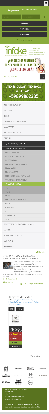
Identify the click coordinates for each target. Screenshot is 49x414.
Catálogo (24, 23)
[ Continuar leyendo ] (10, 279)
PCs (6, 211)
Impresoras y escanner (15, 121)
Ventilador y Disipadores (16, 200)
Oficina (7, 138)
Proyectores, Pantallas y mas (18, 224)
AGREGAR (15, 343)
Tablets (8, 219)
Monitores (9, 127)
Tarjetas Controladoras (16, 180)
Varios (8, 196)
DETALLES (15, 346)
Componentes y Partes (15, 148)
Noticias (40, 252)
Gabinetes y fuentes (14, 156)
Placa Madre (10, 168)
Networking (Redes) (14, 132)
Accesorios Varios (12, 105)
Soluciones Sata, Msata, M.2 (17, 176)
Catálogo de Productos (21, 300)
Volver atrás (34, 356)
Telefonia (9, 246)
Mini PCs (8, 203)
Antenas (8, 110)
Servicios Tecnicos (13, 235)
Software (24, 34)
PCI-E (8, 192)
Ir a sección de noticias (31, 283)
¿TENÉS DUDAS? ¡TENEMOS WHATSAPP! (23, 92)
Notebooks (9, 207)
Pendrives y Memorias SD (16, 164)
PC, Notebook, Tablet (14, 143)
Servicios (24, 29)
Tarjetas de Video (13, 184)
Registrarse (13, 10)
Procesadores (11, 172)
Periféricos (10, 215)
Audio (6, 116)
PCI (7, 188)
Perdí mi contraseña (29, 9)
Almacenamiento (12, 152)
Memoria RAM (11, 160)
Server (7, 229)
